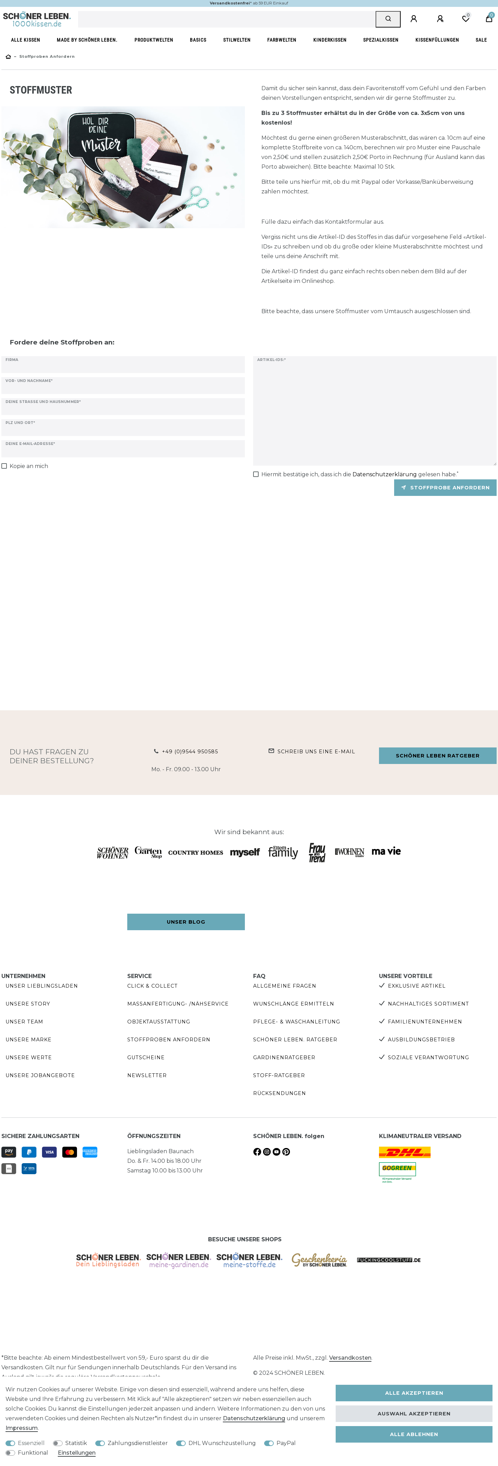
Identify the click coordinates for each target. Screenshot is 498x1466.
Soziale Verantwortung (428, 1057)
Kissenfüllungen (437, 40)
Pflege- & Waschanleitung (296, 1022)
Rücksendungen (279, 1093)
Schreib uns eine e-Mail (316, 751)
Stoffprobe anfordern (445, 488)
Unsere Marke (29, 1040)
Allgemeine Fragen (284, 986)
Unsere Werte (29, 1057)
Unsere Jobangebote (40, 1075)
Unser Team (24, 1022)
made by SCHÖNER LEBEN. (87, 40)
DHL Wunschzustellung (222, 1443)
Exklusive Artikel (417, 986)
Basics (198, 40)
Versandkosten (350, 1358)
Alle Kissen (25, 40)
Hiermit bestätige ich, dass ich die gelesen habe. (359, 474)
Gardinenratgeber (284, 1057)
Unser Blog (186, 922)
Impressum (22, 1428)
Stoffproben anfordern (168, 1040)
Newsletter (147, 1075)
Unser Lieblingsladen (42, 986)
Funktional (33, 1452)
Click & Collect (152, 986)
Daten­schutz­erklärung (254, 1418)
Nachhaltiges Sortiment (428, 1004)
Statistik (76, 1443)
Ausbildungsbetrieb (421, 1040)
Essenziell (31, 1443)
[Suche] (388, 19)
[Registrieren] (441, 19)
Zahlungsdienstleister (138, 1443)
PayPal (286, 1443)
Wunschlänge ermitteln (293, 1004)
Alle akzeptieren (414, 1393)
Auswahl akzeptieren (414, 1414)
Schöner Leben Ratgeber (438, 756)
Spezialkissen (381, 40)
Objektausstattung (158, 1022)
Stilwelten (237, 40)
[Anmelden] (414, 19)
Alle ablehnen (414, 1434)
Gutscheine (146, 1057)
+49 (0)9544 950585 (190, 751)
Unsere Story (28, 1004)
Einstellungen (77, 1452)
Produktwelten (153, 40)
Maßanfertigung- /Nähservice (178, 1004)
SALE (481, 40)
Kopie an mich (29, 466)
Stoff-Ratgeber (279, 1075)
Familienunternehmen (425, 1022)
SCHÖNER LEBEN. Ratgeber (295, 1040)
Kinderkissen (330, 40)
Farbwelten (281, 40)
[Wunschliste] (465, 19)
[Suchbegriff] (227, 19)
